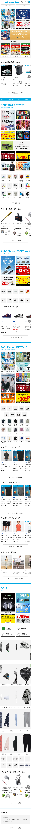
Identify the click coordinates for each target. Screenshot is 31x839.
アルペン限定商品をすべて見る (15, 93)
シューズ (11, 99)
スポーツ (3, 99)
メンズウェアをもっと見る (15, 477)
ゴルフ (26, 99)
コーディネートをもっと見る (15, 578)
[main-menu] (2, 2)
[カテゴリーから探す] (23, 5)
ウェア (18, 99)
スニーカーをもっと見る (15, 337)
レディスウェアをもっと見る (15, 513)
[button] (29, 76)
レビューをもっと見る (15, 240)
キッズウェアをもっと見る (15, 546)
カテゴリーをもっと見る (15, 203)
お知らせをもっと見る (15, 828)
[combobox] (8, 5)
